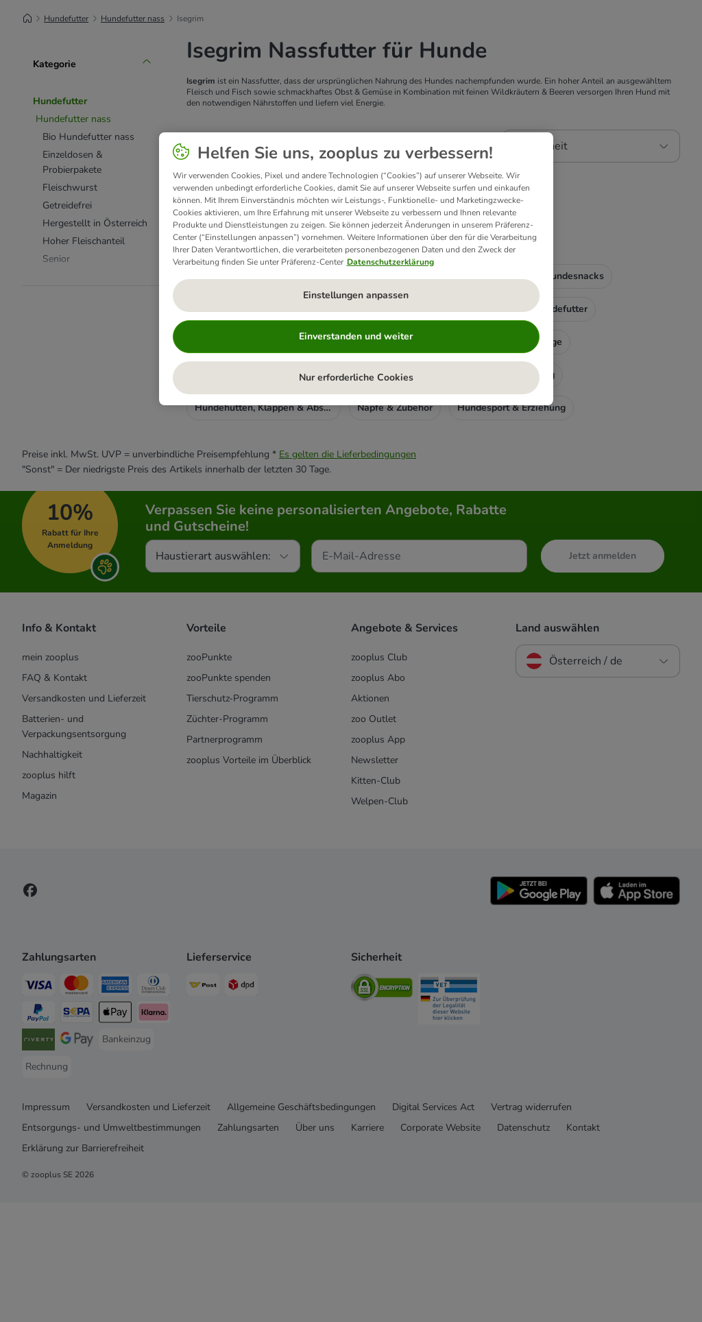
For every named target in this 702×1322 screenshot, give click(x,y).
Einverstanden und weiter (356, 336)
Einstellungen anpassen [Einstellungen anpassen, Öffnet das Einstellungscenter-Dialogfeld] (356, 295)
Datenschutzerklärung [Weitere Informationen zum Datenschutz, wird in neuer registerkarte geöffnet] (390, 261)
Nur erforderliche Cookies (356, 377)
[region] (356, 268)
